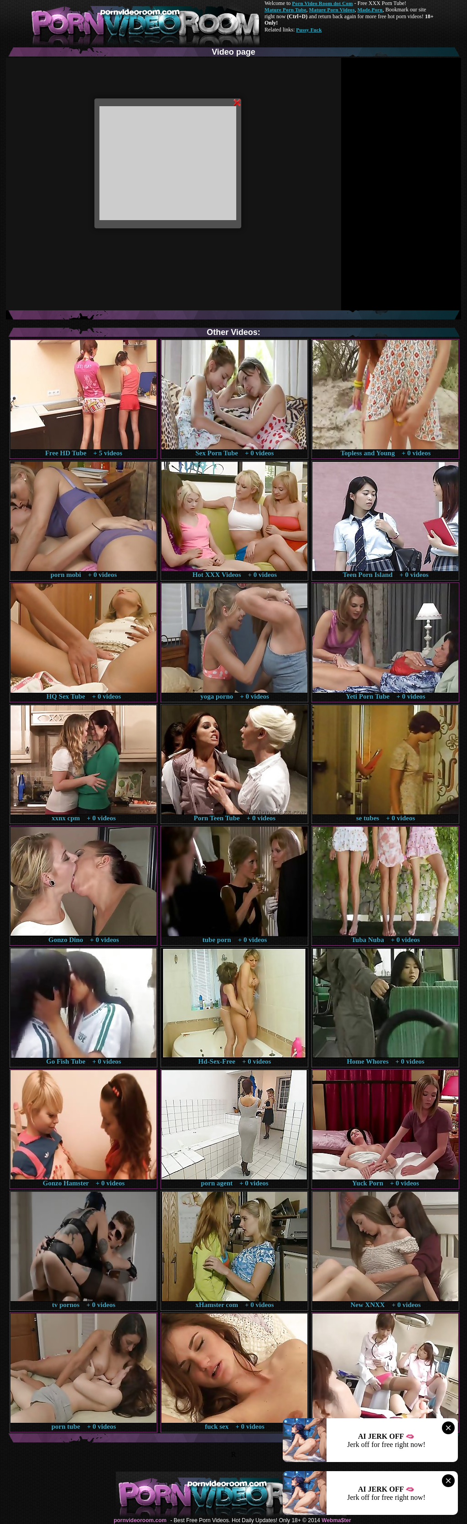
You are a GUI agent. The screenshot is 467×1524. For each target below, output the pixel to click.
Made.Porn (370, 9)
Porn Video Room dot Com (322, 3)
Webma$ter (336, 1520)
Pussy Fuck (309, 29)
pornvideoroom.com (140, 1520)
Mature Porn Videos (332, 9)
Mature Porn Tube (285, 9)
